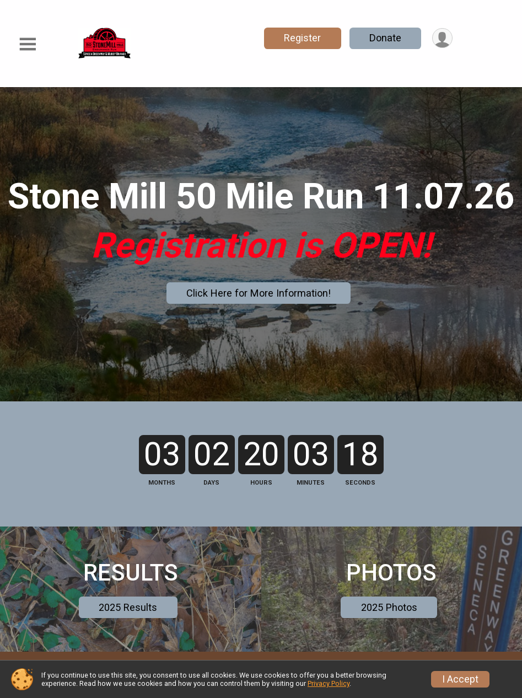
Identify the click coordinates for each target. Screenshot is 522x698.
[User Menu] (442, 38)
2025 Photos (389, 629)
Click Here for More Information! (258, 293)
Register (301, 38)
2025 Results (128, 629)
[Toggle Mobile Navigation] (28, 44)
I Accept (460, 679)
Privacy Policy (328, 683)
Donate (385, 38)
